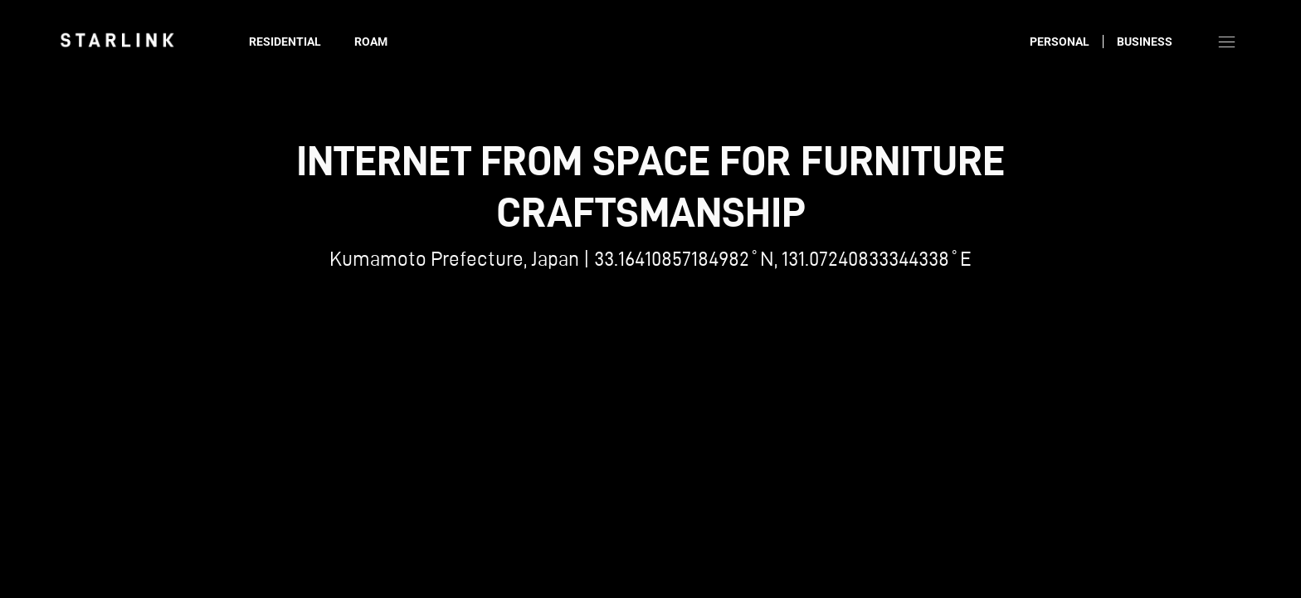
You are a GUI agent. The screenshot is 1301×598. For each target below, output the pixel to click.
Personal (1059, 41)
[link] (117, 39)
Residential (285, 41)
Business (1144, 41)
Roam (370, 41)
